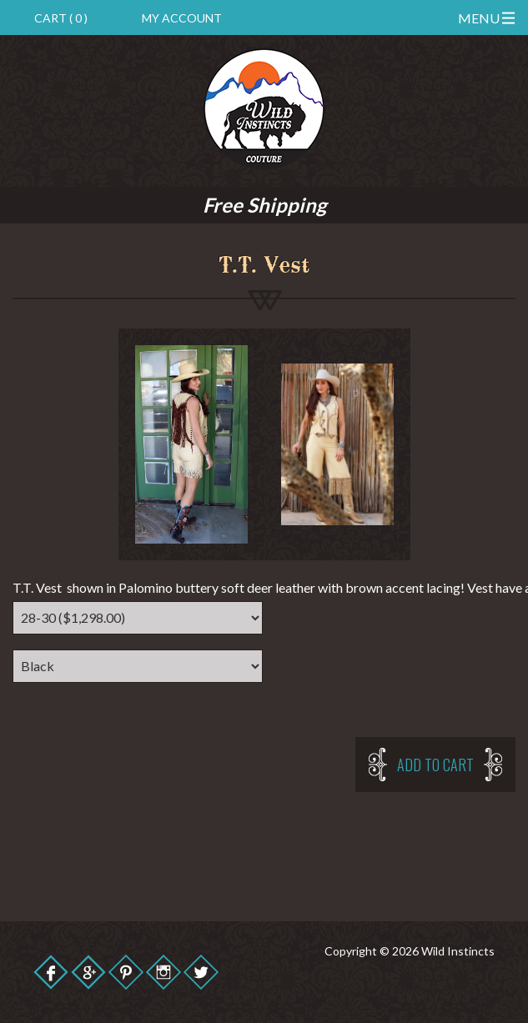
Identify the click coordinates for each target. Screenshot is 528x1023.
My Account (182, 18)
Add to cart (435, 764)
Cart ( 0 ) (61, 18)
